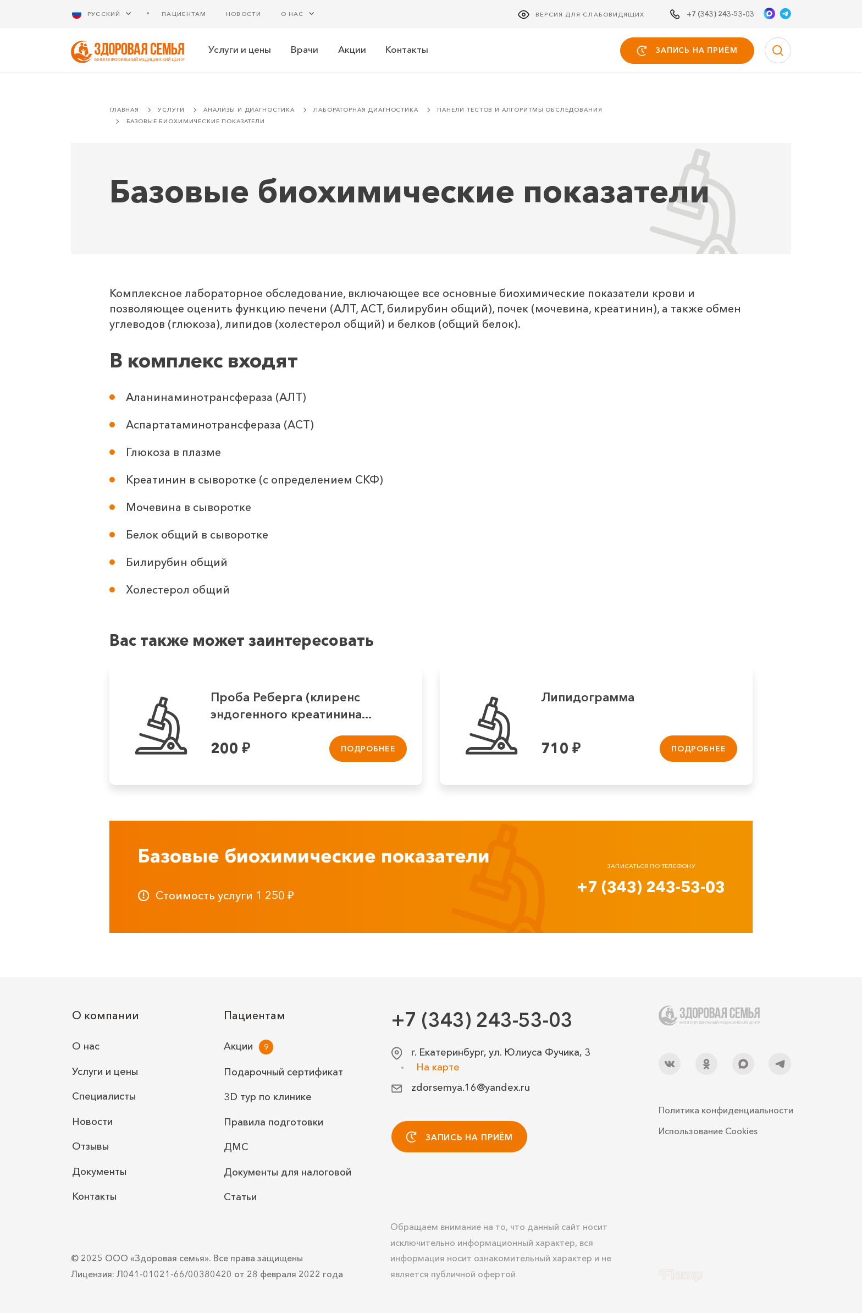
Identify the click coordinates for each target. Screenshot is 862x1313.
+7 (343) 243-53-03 (651, 886)
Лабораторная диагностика (365, 109)
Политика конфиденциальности (725, 1110)
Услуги (171, 109)
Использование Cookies (708, 1130)
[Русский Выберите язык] (108, 13)
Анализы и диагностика (249, 109)
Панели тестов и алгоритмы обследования (519, 109)
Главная (124, 109)
